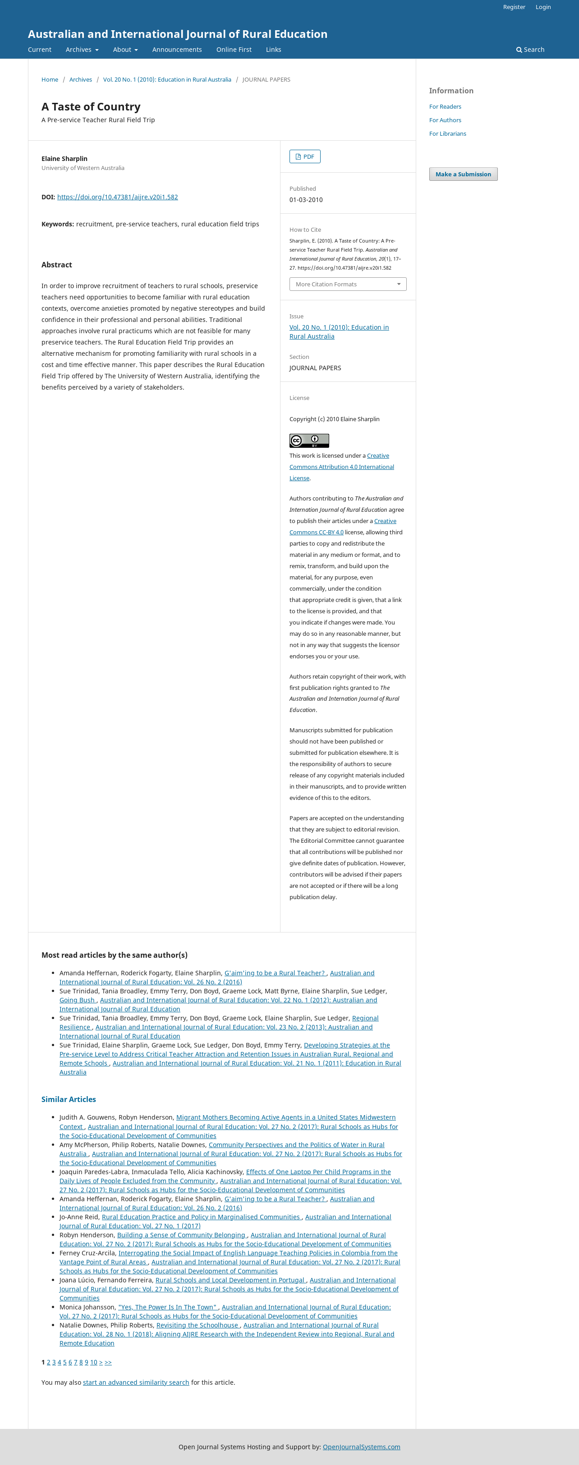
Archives (79, 49)
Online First (234, 49)
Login (543, 7)
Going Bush (78, 1000)
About (123, 49)
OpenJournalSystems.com (361, 1446)
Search (530, 49)
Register (514, 7)
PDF (308, 156)
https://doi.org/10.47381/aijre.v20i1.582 (117, 197)
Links (273, 49)
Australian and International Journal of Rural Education (178, 33)
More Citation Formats (326, 284)
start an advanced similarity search (136, 1382)
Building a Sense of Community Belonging (182, 1235)
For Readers (445, 106)
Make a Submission (464, 174)
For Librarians (447, 133)
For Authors (445, 120)
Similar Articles (68, 1099)
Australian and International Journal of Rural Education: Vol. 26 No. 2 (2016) (217, 977)
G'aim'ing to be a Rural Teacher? (275, 973)
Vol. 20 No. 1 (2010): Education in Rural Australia (167, 79)
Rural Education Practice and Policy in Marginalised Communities (202, 1216)
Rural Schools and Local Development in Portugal (231, 1280)
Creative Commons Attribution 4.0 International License (342, 466)
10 (93, 1362)
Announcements (177, 49)
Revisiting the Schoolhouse (198, 1325)
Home (49, 79)
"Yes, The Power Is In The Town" (168, 1307)
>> (108, 1362)
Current (39, 49)
